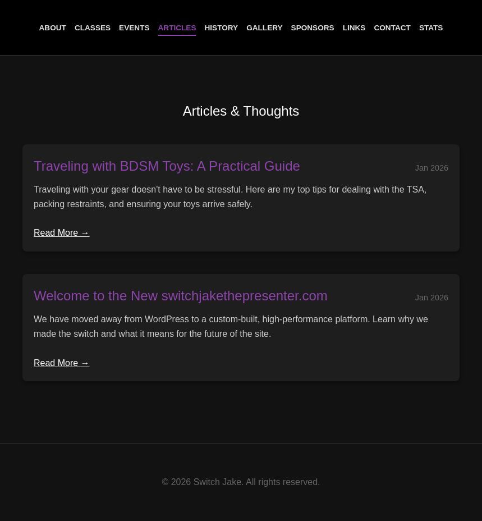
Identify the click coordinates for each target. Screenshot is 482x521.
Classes (93, 28)
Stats (431, 28)
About (52, 28)
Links (354, 28)
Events (134, 28)
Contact (392, 28)
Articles (177, 28)
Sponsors (312, 28)
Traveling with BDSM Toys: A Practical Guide (167, 165)
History (221, 28)
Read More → (62, 232)
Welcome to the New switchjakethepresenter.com (181, 295)
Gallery (264, 28)
